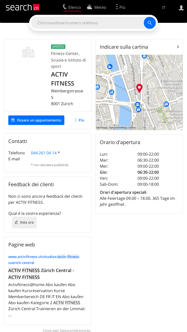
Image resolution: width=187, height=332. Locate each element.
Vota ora (27, 222)
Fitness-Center (64, 53)
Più (81, 120)
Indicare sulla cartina (124, 46)
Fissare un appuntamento (39, 120)
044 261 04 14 (44, 153)
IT (163, 7)
